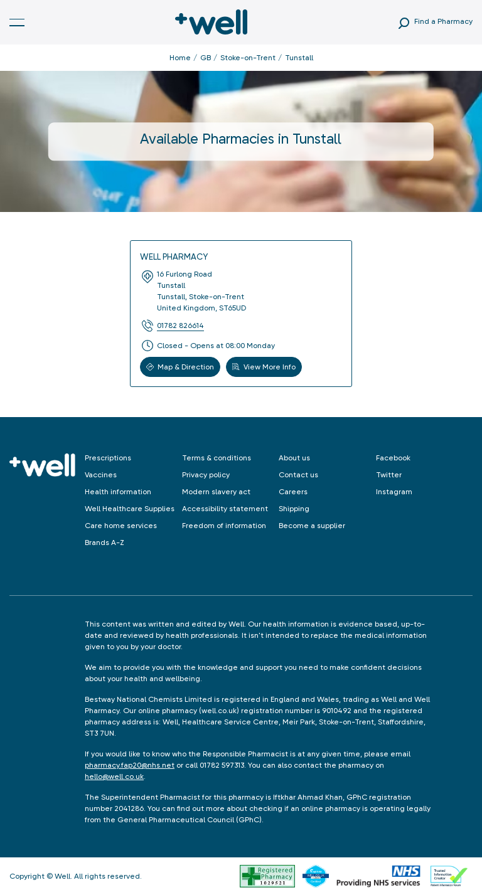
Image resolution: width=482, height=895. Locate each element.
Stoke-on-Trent (248, 57)
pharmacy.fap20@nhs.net (129, 765)
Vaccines (101, 474)
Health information (118, 491)
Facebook (393, 457)
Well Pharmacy (174, 257)
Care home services (121, 525)
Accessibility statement (225, 508)
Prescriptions (108, 457)
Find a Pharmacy (443, 21)
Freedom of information (224, 525)
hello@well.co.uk (114, 776)
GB (205, 57)
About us (294, 457)
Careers (293, 491)
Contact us (298, 474)
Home (180, 57)
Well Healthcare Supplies (129, 508)
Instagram (394, 491)
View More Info (264, 367)
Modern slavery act (216, 491)
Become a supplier (312, 525)
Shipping (294, 508)
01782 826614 (180, 325)
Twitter (389, 474)
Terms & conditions (216, 457)
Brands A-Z (104, 542)
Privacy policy (206, 474)
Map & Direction (180, 367)
